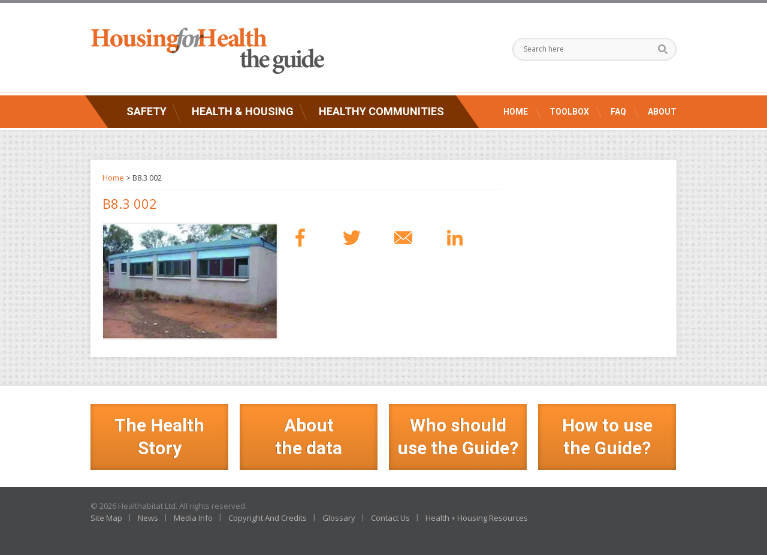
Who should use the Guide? (457, 436)
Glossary (338, 517)
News (148, 517)
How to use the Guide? (607, 436)
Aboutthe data (308, 436)
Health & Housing (243, 111)
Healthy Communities (381, 111)
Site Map (106, 517)
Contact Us (390, 517)
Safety (146, 111)
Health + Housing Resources (476, 517)
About (662, 111)
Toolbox (569, 111)
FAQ (618, 111)
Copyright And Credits (267, 517)
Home (515, 111)
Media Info (193, 517)
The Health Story (159, 436)
